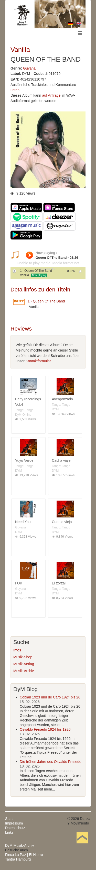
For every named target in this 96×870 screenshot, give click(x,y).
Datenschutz (15, 828)
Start (9, 819)
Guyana (29, 68)
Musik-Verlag (23, 664)
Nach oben (82, 845)
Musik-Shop (22, 657)
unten (14, 90)
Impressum (14, 823)
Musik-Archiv (23, 671)
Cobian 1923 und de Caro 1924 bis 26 (50, 697)
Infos (17, 650)
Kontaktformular (38, 361)
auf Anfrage (51, 95)
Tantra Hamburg (18, 859)
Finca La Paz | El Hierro (24, 855)
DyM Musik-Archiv (19, 845)
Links (9, 832)
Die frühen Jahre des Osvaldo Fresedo (50, 762)
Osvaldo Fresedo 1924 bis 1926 (45, 729)
